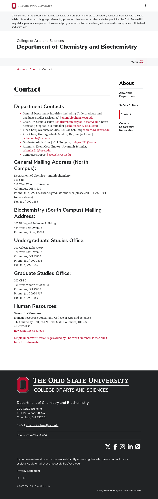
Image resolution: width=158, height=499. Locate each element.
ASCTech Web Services (130, 490)
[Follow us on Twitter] (108, 448)
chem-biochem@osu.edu (77, 118)
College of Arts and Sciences (40, 40)
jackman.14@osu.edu (36, 138)
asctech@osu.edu (60, 155)
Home (21, 69)
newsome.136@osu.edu (29, 331)
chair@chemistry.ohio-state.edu (77, 122)
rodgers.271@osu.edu (85, 142)
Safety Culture (128, 105)
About (33, 69)
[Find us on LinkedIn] (130, 448)
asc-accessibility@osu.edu (63, 463)
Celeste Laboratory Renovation (126, 127)
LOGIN (21, 478)
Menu (134, 62)
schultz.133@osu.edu (96, 130)
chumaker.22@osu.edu (82, 126)
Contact (126, 114)
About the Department (127, 94)
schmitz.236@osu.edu (37, 150)
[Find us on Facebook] (115, 448)
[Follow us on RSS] (137, 448)
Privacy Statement (28, 471)
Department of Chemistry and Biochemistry (77, 46)
